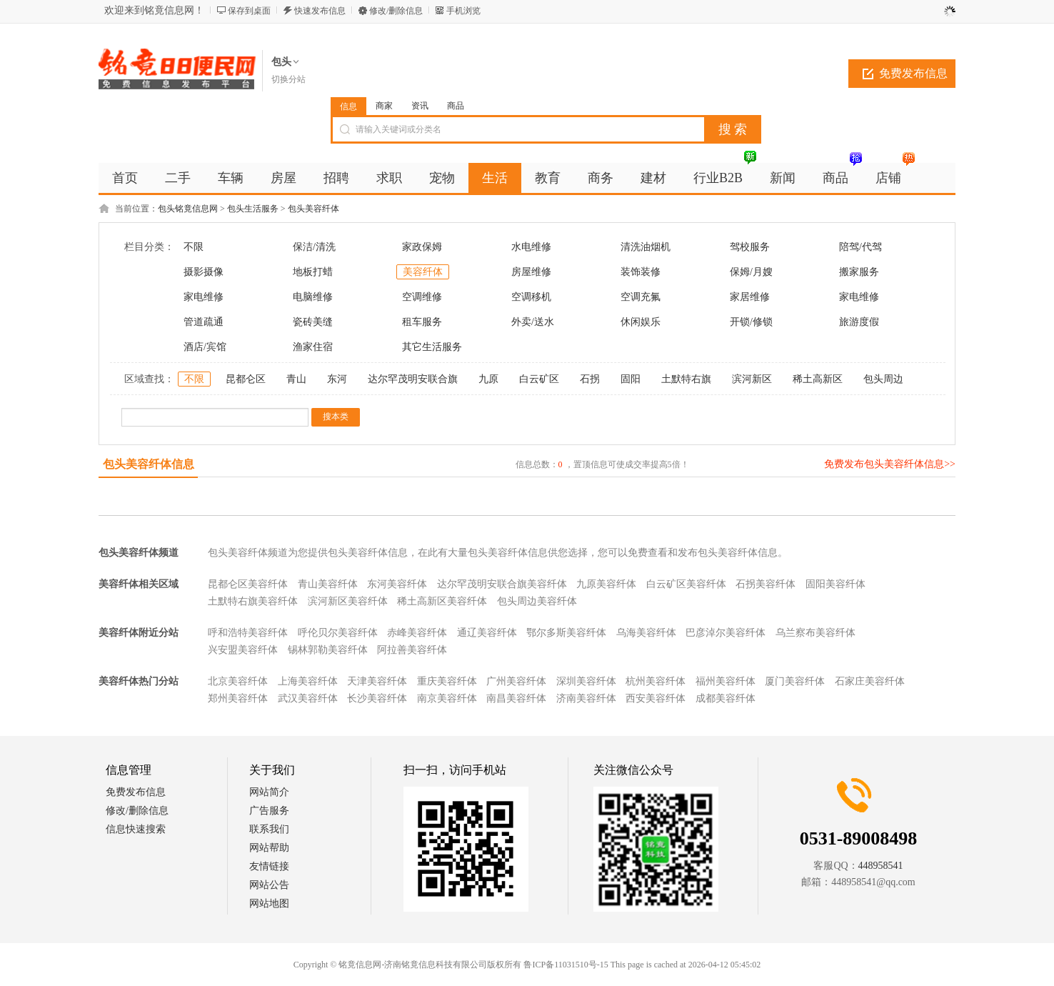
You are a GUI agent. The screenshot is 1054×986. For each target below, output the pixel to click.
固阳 (631, 379)
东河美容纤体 (397, 584)
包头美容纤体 (313, 209)
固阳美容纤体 (835, 584)
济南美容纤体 (586, 698)
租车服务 (422, 322)
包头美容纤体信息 (148, 464)
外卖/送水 (532, 322)
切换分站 (288, 79)
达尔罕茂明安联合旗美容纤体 (502, 584)
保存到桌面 (249, 11)
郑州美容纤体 (238, 698)
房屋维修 (531, 272)
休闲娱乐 (641, 322)
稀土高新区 (818, 379)
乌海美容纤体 (646, 632)
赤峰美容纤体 (417, 632)
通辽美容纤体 (487, 632)
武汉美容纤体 (308, 698)
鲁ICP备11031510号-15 (565, 965)
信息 (348, 106)
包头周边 (883, 379)
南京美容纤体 (447, 698)
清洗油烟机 (646, 246)
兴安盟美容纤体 (243, 649)
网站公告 (269, 885)
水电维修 (531, 246)
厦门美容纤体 (795, 681)
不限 (194, 246)
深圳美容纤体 (586, 681)
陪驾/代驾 (860, 246)
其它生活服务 (432, 347)
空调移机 (531, 297)
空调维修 (422, 297)
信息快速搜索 (136, 829)
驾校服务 (750, 246)
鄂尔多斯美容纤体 (566, 632)
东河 (337, 379)
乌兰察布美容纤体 (815, 632)
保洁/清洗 (314, 246)
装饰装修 (641, 272)
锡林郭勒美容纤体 (328, 649)
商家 (384, 106)
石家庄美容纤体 (870, 681)
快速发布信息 (320, 11)
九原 (488, 379)
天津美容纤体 (377, 681)
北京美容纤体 (238, 681)
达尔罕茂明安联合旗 (413, 379)
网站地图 (269, 903)
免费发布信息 (913, 73)
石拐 (590, 379)
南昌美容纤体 (516, 698)
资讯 (419, 106)
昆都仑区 (246, 379)
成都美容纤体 (726, 698)
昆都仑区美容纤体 (248, 584)
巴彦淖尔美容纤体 (726, 632)
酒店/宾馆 (205, 347)
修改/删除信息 (396, 11)
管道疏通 (204, 322)
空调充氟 (641, 297)
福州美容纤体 (726, 681)
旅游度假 (859, 322)
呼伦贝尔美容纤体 (338, 632)
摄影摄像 (204, 272)
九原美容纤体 (606, 584)
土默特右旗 (686, 379)
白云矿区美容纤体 (686, 584)
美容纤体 (423, 272)
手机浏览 (463, 11)
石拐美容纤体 (765, 584)
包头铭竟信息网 (188, 209)
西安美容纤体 (656, 698)
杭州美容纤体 (656, 681)
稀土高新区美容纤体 (442, 601)
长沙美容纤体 (377, 698)
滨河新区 (752, 379)
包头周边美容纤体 (537, 601)
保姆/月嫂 (751, 272)
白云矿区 (539, 379)
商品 (455, 106)
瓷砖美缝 (313, 322)
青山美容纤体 (328, 584)
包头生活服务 (252, 209)
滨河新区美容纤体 (348, 601)
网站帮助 (269, 847)
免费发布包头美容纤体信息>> (889, 464)
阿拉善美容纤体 (412, 649)
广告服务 (269, 810)
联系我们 (269, 829)
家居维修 (750, 297)
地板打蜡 (313, 272)
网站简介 (269, 792)
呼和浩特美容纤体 (248, 632)
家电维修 (204, 297)
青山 (296, 379)
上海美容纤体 (308, 681)
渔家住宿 (313, 347)
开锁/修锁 (751, 322)
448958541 (880, 865)
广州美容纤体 (516, 681)
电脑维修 (313, 297)
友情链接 (269, 866)
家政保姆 (422, 246)
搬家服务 (859, 272)
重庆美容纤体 (447, 681)
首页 (125, 178)
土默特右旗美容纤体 (253, 601)
